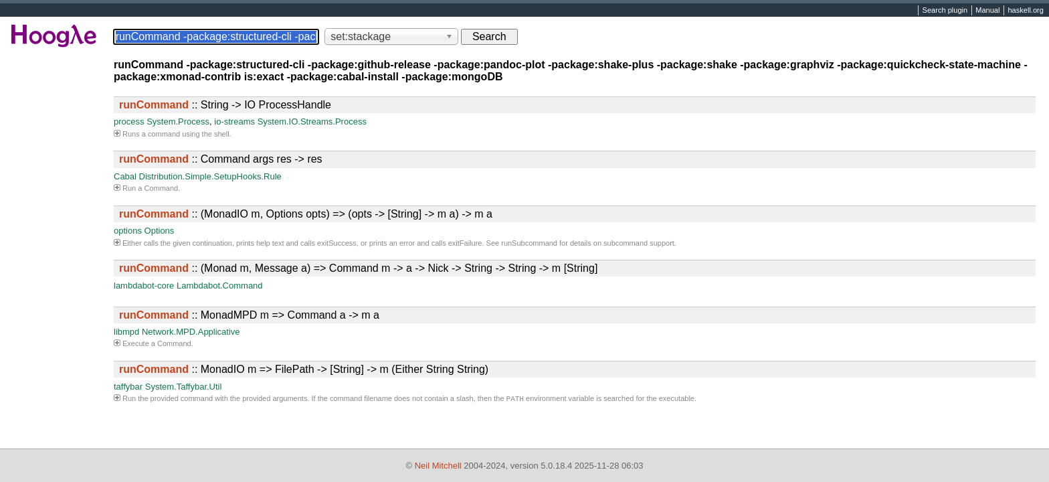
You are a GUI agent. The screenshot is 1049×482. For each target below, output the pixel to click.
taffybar (128, 387)
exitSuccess (337, 243)
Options (160, 231)
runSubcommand (529, 243)
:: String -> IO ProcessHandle (225, 104)
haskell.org (1025, 11)
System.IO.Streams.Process (312, 121)
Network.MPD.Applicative (191, 332)
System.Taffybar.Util (183, 387)
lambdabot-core (144, 285)
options (128, 231)
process (129, 121)
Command (161, 188)
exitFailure (465, 243)
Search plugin (945, 11)
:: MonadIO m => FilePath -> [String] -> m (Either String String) (303, 369)
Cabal (125, 176)
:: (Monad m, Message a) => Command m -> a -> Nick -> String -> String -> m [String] (358, 268)
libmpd (126, 332)
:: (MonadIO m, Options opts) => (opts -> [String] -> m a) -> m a (305, 214)
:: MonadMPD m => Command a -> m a (249, 315)
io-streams (234, 121)
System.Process (178, 121)
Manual (987, 11)
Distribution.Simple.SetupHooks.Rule (210, 176)
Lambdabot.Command (220, 285)
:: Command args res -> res (220, 159)
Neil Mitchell (438, 466)
